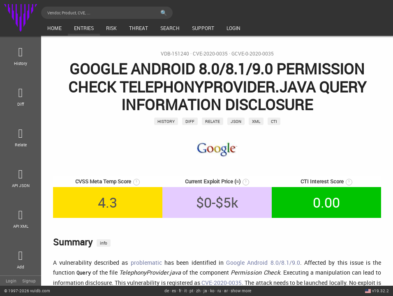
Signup (29, 281)
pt (191, 291)
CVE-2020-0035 (210, 53)
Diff (189, 121)
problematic (146, 262)
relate (212, 121)
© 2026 (27, 291)
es (174, 291)
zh (198, 291)
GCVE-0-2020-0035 (252, 53)
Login (11, 281)
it (185, 291)
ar (226, 291)
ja (205, 291)
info (103, 243)
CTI (274, 121)
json (236, 121)
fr (180, 291)
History (166, 121)
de (166, 291)
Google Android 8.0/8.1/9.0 (263, 262)
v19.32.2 (380, 291)
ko (212, 291)
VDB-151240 (175, 53)
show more (241, 291)
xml (256, 121)
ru (219, 291)
